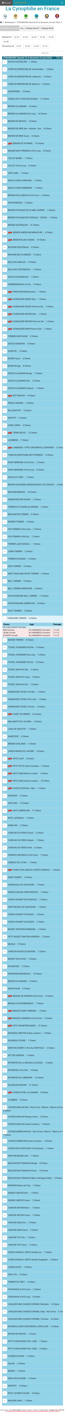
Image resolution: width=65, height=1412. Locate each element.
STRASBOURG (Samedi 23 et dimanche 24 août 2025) (39, 23)
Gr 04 (25, 37)
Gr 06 (42, 37)
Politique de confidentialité (40, 1410)
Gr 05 (34, 37)
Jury (22, 28)
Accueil (6, 3)
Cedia (10, 1410)
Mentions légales (27, 1410)
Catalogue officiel (48, 28)
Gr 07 (51, 37)
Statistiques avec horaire (10, 28)
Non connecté (20, 3)
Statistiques (10, 23)
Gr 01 (19, 46)
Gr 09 (36, 46)
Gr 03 (16, 37)
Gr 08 (6, 42)
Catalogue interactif (33, 28)
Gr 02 (27, 46)
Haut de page (4, 1410)
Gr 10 (44, 46)
